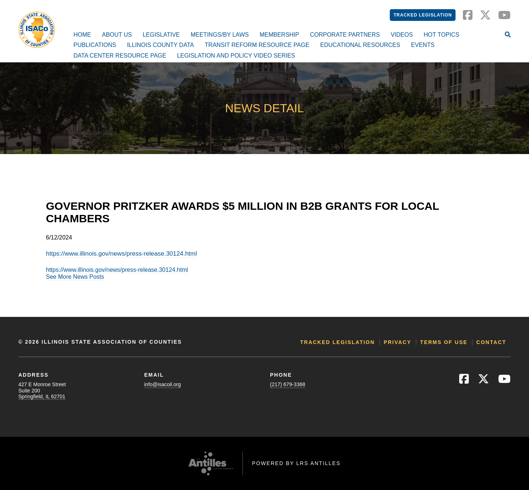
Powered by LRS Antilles (296, 463)
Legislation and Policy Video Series (236, 55)
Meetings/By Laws (220, 35)
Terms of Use (444, 342)
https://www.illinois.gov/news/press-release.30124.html (121, 253)
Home (82, 35)
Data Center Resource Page (119, 55)
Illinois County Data (160, 45)
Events (423, 45)
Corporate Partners (345, 35)
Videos (402, 35)
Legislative (161, 35)
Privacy (397, 342)
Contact (491, 342)
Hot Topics (441, 35)
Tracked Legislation (422, 15)
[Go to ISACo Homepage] (36, 29)
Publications (94, 45)
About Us (117, 35)
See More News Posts (75, 277)
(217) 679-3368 (287, 384)
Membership (279, 35)
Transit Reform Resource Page (257, 45)
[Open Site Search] (508, 35)
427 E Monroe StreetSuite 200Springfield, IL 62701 (42, 390)
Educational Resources (360, 45)
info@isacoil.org (162, 384)
